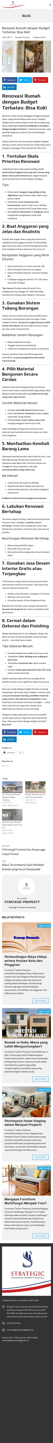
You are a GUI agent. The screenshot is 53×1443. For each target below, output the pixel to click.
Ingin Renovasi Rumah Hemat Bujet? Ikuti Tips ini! (12, 825)
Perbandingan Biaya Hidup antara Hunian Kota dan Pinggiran (26, 960)
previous (26, 850)
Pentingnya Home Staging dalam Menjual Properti (25, 1123)
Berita (43, 37)
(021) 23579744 (13, 1323)
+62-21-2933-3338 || (29, 1338)
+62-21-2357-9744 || (11, 1338)
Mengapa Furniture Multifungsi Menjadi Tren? (25, 1201)
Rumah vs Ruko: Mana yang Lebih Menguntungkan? (26, 1044)
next (26, 865)
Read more (40, 1000)
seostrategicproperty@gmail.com (20, 1330)
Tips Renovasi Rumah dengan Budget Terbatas (11, 797)
